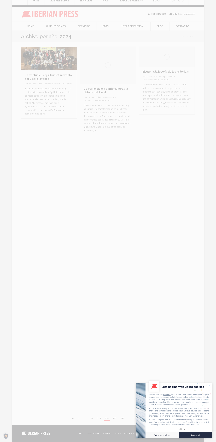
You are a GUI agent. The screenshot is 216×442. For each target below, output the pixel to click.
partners (167, 395)
